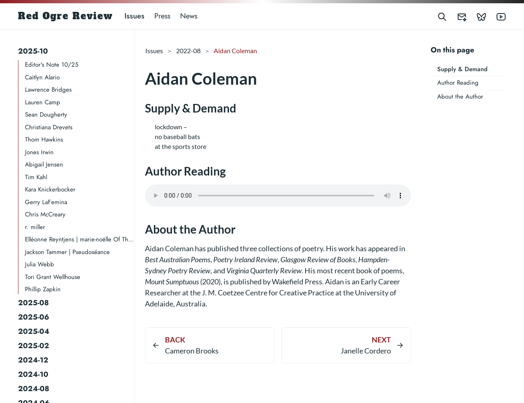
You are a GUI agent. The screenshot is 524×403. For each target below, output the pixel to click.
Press (162, 16)
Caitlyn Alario (42, 77)
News (188, 16)
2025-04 (34, 331)
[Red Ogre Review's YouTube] (496, 16)
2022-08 (188, 50)
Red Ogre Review (65, 16)
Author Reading (458, 82)
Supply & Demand (462, 69)
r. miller (35, 227)
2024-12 (33, 360)
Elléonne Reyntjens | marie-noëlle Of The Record (80, 239)
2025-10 (33, 51)
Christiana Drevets (48, 127)
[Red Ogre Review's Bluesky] (476, 16)
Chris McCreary (45, 214)
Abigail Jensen (44, 164)
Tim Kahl (36, 177)
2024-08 (33, 388)
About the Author (460, 96)
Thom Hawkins (44, 139)
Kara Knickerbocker (50, 189)
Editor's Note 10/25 (51, 64)
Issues (134, 16)
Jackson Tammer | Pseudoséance (67, 252)
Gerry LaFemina (46, 202)
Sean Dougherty (46, 114)
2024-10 (33, 374)
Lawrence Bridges (48, 89)
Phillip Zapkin (43, 289)
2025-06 (33, 317)
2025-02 (33, 345)
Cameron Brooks (192, 350)
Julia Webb (39, 264)
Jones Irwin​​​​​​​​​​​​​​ (39, 152)
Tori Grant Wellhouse (52, 276)
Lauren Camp (42, 102)
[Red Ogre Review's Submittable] (457, 16)
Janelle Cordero (366, 350)
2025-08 (33, 302)
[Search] (442, 16)
